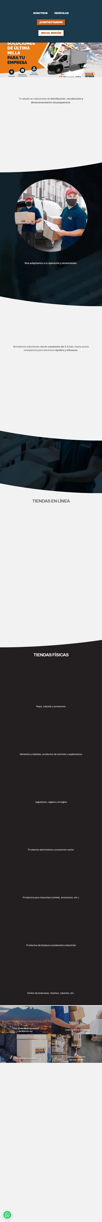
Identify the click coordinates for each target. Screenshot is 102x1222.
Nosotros (40, 13)
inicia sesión (51, 33)
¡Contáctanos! (50, 22)
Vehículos (61, 13)
